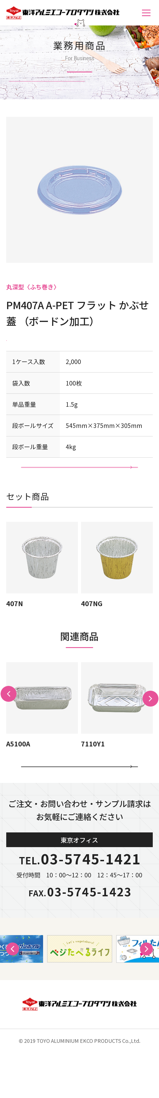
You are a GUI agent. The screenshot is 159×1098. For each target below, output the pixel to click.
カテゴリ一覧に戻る (79, 801)
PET (15, 339)
